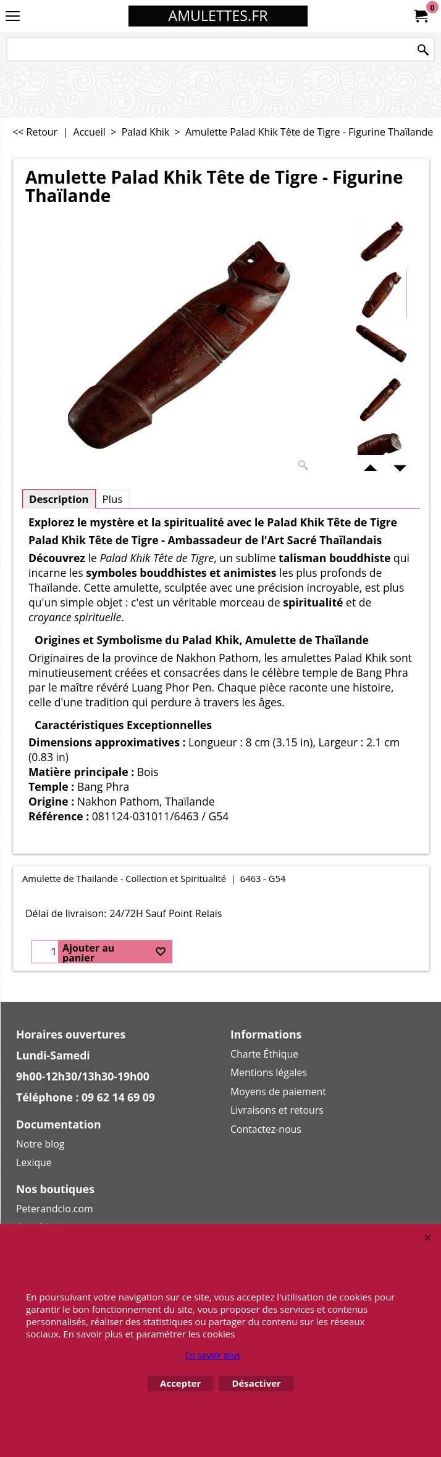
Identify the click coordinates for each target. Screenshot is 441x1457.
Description (59, 499)
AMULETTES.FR (218, 15)
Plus (113, 499)
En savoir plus (212, 1355)
